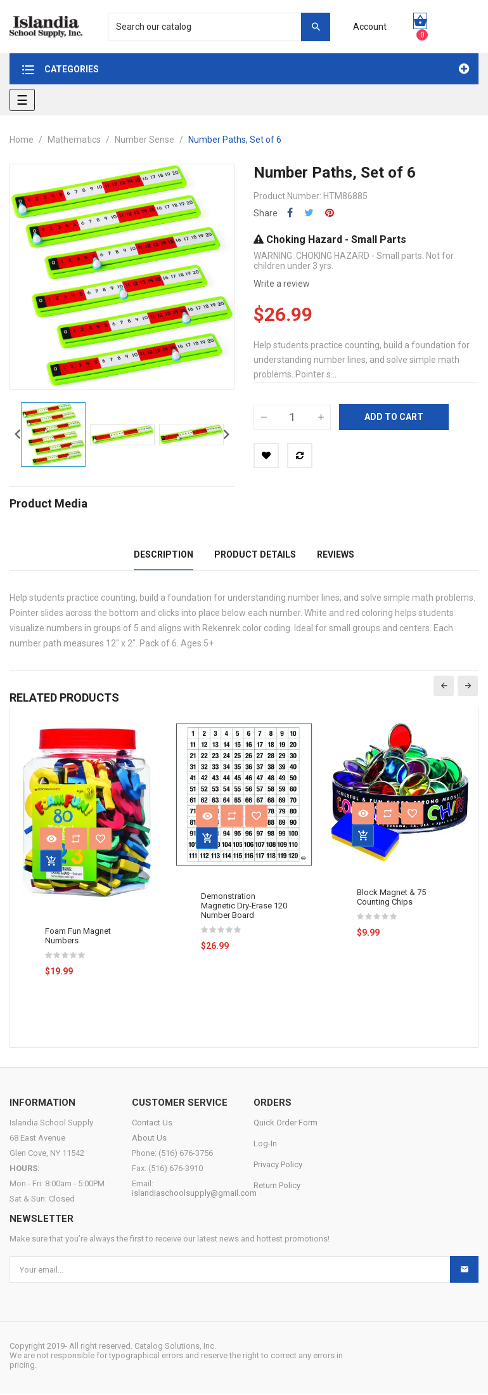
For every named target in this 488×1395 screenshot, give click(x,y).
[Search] (212, 27)
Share (290, 212)
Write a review (282, 283)
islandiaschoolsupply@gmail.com (194, 1193)
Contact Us (152, 1123)
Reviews (335, 554)
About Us (149, 1138)
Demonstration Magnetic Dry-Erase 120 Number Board (244, 905)
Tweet (309, 212)
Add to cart (393, 417)
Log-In (265, 1144)
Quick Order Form (286, 1123)
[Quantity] (292, 417)
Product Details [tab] (255, 554)
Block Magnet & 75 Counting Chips (391, 897)
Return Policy (277, 1186)
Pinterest (329, 212)
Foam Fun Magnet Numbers (78, 935)
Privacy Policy (278, 1165)
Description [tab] (163, 554)
